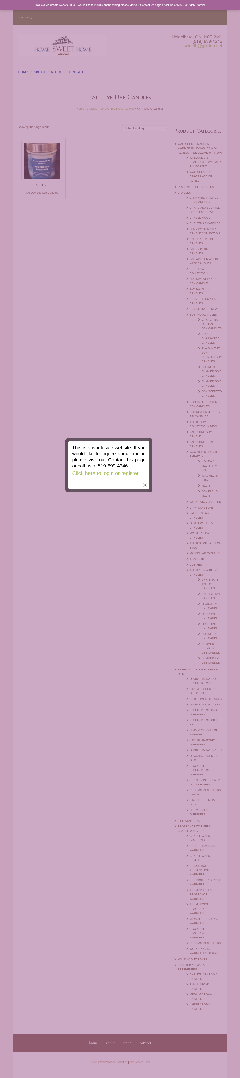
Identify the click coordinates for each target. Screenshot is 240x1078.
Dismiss (201, 5)
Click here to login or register (116, 546)
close (156, 557)
